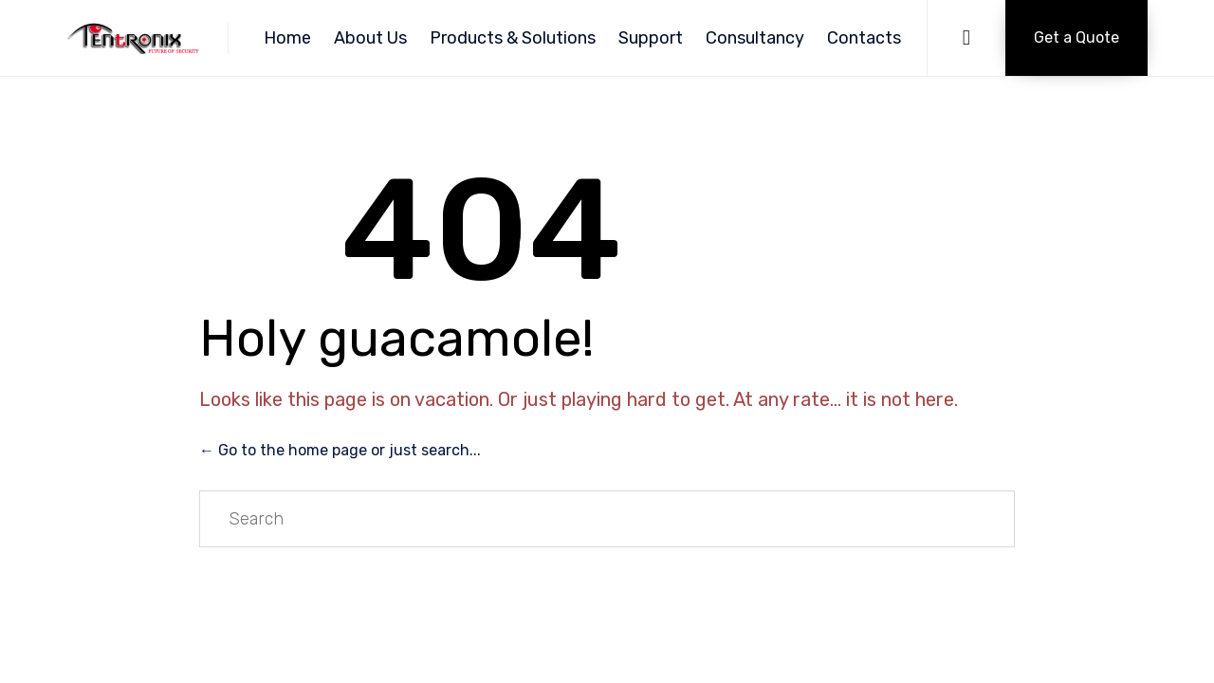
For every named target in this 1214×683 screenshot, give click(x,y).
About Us (370, 38)
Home (287, 38)
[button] (1076, 38)
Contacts (864, 38)
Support (650, 38)
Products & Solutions (513, 38)
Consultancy (755, 38)
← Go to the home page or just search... (340, 450)
